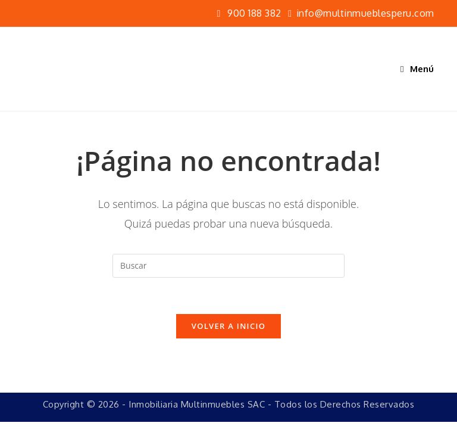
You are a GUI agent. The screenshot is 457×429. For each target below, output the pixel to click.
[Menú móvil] (417, 68)
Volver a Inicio (228, 326)
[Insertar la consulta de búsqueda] (228, 266)
